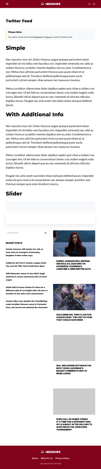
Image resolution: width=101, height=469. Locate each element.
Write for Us (47, 458)
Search (45, 232)
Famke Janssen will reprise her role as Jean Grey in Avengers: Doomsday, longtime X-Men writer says (24, 252)
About (35, 458)
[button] (7, 4)
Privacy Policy (62, 458)
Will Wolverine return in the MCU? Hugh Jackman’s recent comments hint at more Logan (26, 276)
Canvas (48, 37)
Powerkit (37, 37)
